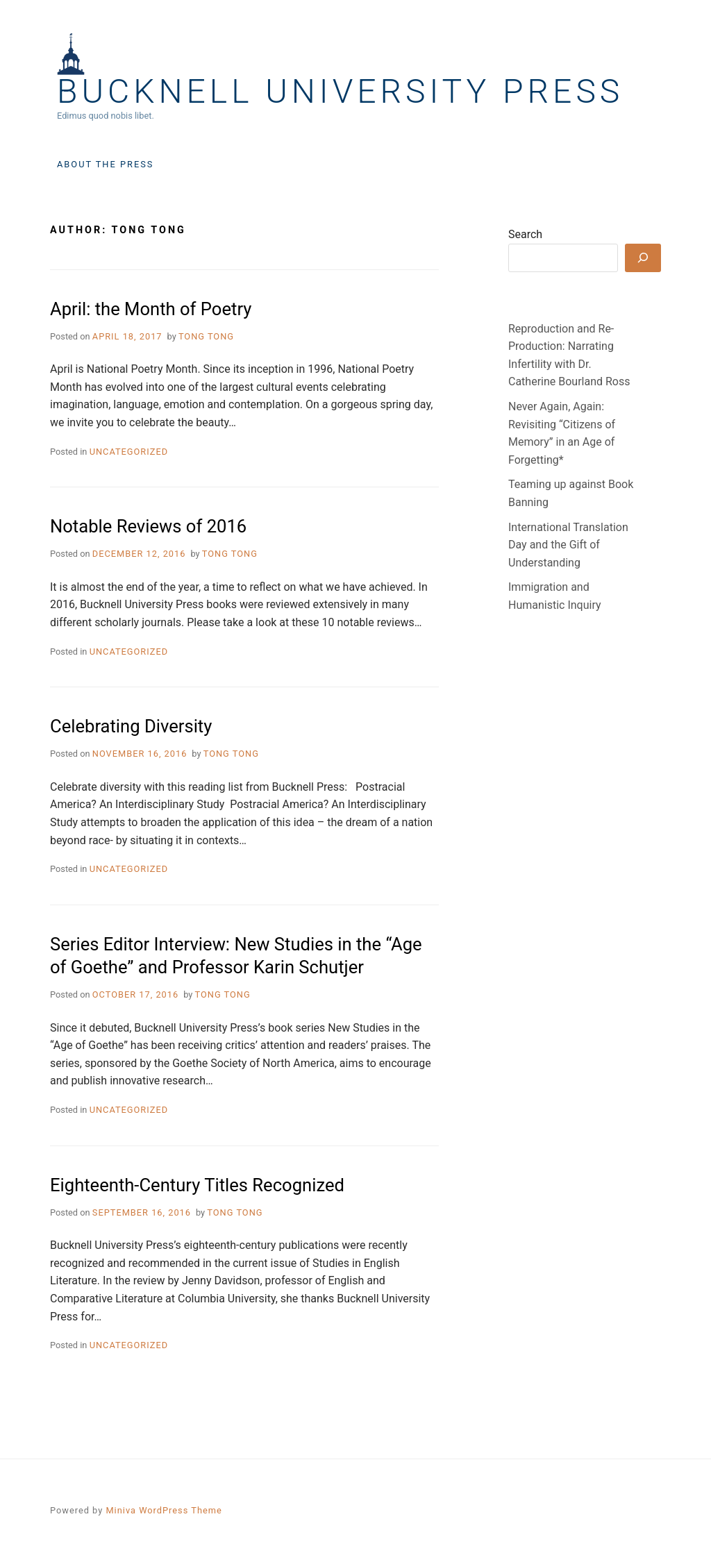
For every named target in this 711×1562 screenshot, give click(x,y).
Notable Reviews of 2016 (148, 526)
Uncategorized (129, 451)
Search (525, 234)
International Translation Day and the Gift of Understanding (568, 545)
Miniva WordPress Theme (163, 1510)
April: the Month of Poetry (150, 309)
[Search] (643, 258)
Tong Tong (206, 336)
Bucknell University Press (340, 91)
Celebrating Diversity (131, 726)
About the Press (105, 164)
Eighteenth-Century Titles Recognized (197, 1185)
